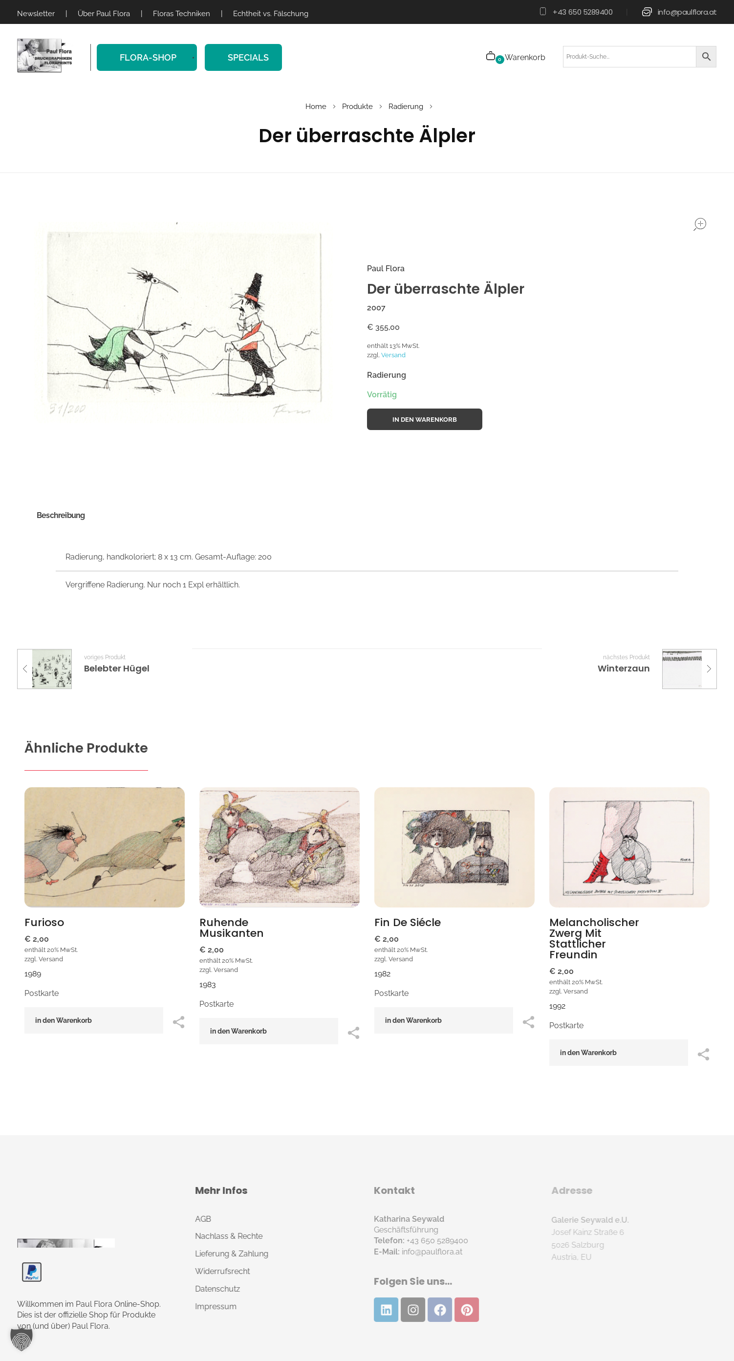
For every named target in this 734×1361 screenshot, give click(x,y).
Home (315, 106)
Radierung (406, 106)
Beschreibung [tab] (61, 515)
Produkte (357, 106)
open (700, 224)
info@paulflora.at (687, 12)
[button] (21, 1339)
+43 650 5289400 (582, 12)
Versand (393, 355)
